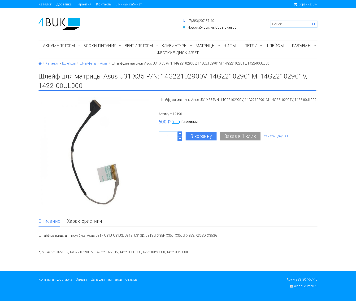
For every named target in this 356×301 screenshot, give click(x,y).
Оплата (81, 279)
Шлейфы (275, 45)
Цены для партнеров (106, 279)
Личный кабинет (129, 4)
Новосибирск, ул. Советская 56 (211, 27)
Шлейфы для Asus (94, 63)
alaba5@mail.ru (303, 286)
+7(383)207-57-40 (198, 20)
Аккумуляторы (59, 45)
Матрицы (205, 45)
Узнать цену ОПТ (277, 136)
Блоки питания (100, 45)
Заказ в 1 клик (240, 136)
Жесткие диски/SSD (178, 52)
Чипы (230, 45)
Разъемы (301, 45)
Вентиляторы (139, 45)
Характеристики (84, 221)
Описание (49, 221)
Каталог (45, 4)
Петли (250, 45)
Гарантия (84, 4)
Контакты (104, 4)
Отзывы (131, 279)
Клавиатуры (174, 45)
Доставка (64, 4)
